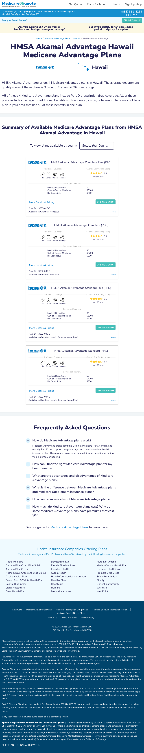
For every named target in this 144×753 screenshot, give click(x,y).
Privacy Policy (87, 617)
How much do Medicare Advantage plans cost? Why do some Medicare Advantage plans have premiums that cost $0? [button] (73, 511)
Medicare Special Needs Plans (71, 613)
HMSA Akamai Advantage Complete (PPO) (81, 225)
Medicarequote (19, 3)
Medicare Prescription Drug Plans (72, 609)
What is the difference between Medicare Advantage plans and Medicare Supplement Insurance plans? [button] (74, 489)
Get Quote (75, 4)
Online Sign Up (132, 20)
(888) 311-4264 (131, 11)
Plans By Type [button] (96, 4)
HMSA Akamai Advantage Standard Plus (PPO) (81, 288)
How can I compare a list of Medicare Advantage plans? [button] (71, 499)
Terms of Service (69, 617)
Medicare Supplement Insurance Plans (110, 609)
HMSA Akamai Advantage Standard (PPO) (81, 351)
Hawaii (76, 38)
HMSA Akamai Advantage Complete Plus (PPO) (81, 162)
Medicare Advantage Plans (57, 38)
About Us (52, 617)
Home (39, 38)
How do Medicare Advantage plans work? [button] (61, 440)
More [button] (113, 211)
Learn (116, 4)
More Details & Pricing (41, 202)
